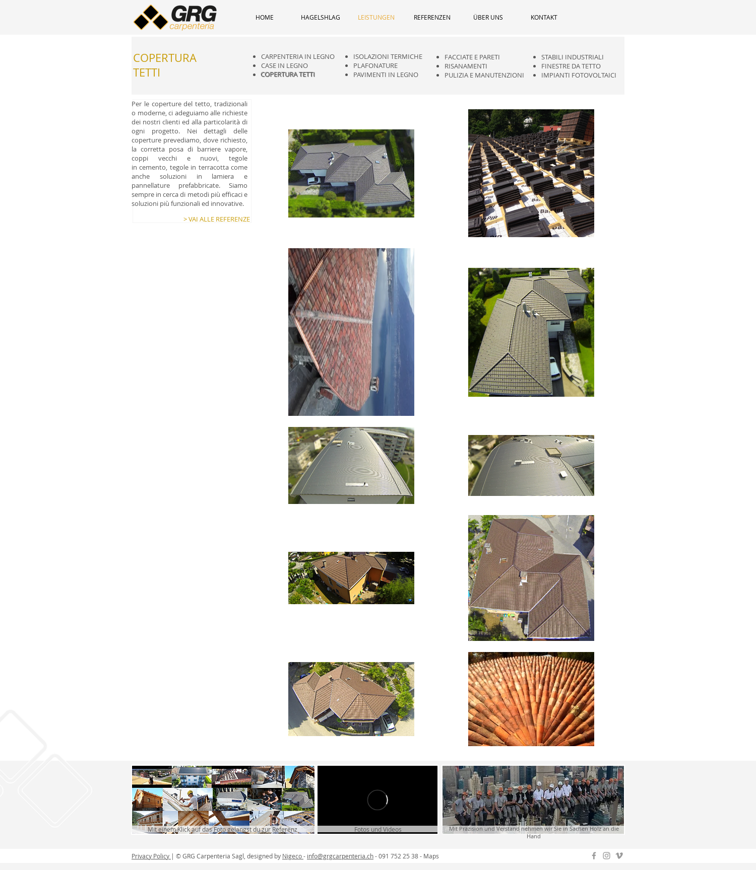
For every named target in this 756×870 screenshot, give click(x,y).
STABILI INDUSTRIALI (572, 56)
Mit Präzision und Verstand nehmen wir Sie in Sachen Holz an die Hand (534, 832)
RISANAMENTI (466, 65)
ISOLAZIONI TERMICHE (387, 56)
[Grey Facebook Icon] (594, 855)
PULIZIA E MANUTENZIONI (484, 75)
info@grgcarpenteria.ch (340, 856)
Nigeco (292, 856)
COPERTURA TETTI (288, 74)
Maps (431, 856)
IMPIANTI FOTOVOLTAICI (578, 75)
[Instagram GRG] (606, 855)
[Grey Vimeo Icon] (619, 855)
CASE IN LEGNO (284, 65)
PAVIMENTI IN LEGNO (385, 74)
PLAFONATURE (375, 65)
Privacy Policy (151, 856)
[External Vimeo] (377, 800)
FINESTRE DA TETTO (571, 65)
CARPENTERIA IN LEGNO (298, 56)
